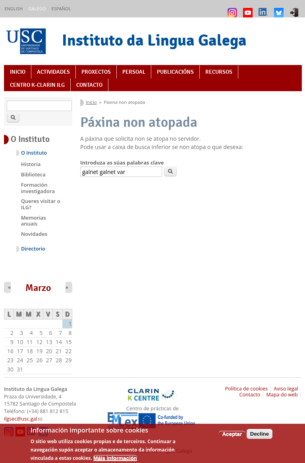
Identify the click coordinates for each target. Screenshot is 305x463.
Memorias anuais (33, 221)
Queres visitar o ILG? (40, 204)
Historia (31, 164)
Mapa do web (281, 395)
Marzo (38, 287)
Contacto (89, 85)
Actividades (53, 72)
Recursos (218, 72)
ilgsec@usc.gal (23, 418)
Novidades (34, 233)
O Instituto (34, 152)
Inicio (17, 72)
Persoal (133, 72)
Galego (37, 8)
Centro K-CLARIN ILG (37, 85)
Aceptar (232, 437)
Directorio (33, 248)
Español (61, 8)
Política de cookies (246, 389)
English (13, 8)
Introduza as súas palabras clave (122, 162)
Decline (259, 437)
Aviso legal (286, 389)
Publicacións (175, 72)
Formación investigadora (38, 188)
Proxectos (96, 72)
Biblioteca (33, 174)
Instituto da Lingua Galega (154, 40)
